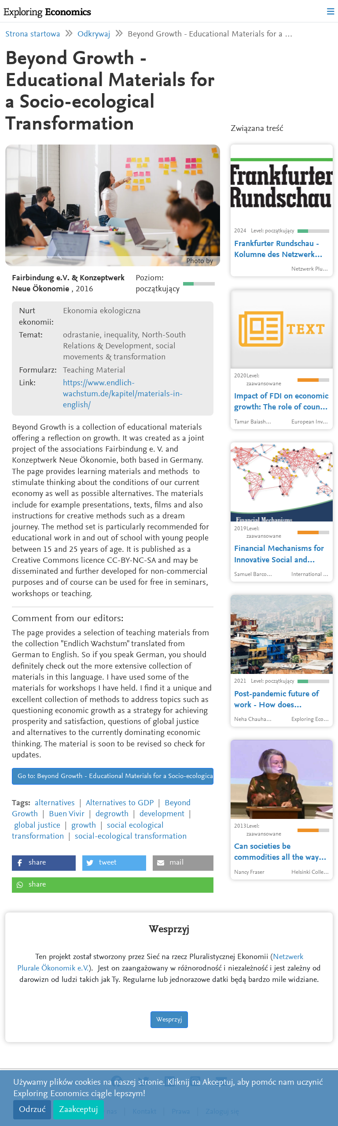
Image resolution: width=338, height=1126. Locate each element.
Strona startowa (32, 34)
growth (83, 826)
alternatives (55, 803)
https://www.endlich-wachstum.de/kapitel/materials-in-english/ (123, 394)
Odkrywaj (93, 34)
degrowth (112, 814)
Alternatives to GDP (120, 803)
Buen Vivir (66, 814)
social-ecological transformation (131, 837)
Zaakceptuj (78, 1109)
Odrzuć (32, 1109)
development (162, 814)
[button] (44, 863)
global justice (37, 826)
